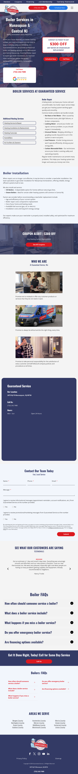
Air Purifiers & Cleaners (12, 143)
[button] (72, 7)
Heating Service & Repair (13, 123)
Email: (54, 481)
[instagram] (39, 754)
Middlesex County (39, 725)
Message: (6, 490)
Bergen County (18, 721)
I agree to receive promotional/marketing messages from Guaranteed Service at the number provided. (35, 514)
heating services (16, 50)
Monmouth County (39, 727)
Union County (60, 727)
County (19, 725)
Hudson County (17, 727)
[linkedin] (48, 754)
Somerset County (60, 725)
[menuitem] (6, 2)
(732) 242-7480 (19, 72)
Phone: (29, 481)
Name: (5, 481)
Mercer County (39, 723)
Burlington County (17, 723)
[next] (70, 571)
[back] (8, 571)
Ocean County (60, 723)
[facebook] (30, 754)
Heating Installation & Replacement (16, 128)
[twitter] (34, 754)
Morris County (60, 721)
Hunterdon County (39, 721)
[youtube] (43, 754)
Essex (15, 725)
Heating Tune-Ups (10, 133)
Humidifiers (8, 138)
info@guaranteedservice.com (56, 528)
